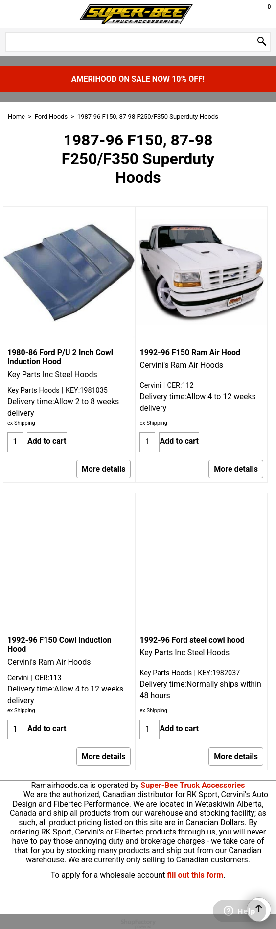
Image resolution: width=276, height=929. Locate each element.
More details (104, 469)
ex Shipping (21, 423)
